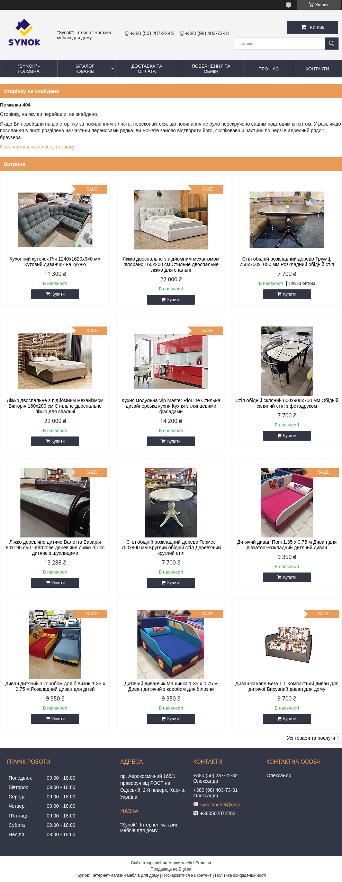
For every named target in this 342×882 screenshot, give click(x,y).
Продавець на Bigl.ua (171, 869)
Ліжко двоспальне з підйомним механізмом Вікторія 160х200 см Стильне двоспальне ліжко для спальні (55, 406)
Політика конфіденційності (240, 875)
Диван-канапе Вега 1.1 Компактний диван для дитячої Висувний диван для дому (287, 686)
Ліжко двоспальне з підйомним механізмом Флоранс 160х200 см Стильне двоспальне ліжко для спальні (171, 264)
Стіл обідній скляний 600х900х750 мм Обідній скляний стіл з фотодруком (287, 403)
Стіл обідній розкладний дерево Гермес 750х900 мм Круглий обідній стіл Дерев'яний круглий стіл (171, 547)
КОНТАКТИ (317, 68)
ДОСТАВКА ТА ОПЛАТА (147, 68)
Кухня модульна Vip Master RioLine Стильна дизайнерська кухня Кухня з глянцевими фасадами (171, 406)
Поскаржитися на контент (187, 875)
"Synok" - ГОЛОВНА (29, 68)
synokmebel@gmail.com (224, 804)
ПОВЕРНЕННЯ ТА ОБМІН (211, 68)
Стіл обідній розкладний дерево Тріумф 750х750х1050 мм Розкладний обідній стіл (287, 261)
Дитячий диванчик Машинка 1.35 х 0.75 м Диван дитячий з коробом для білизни (170, 686)
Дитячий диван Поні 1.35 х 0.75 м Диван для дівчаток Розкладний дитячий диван (287, 544)
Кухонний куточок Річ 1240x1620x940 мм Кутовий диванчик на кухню (55, 261)
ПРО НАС (269, 68)
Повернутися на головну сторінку (37, 147)
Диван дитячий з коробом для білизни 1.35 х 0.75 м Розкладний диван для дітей (55, 686)
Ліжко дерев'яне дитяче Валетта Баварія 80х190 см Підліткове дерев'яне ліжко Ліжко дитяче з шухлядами (55, 547)
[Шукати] (332, 43)
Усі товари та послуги (311, 738)
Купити (58, 294)
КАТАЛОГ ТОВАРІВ (84, 68)
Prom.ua (203, 862)
